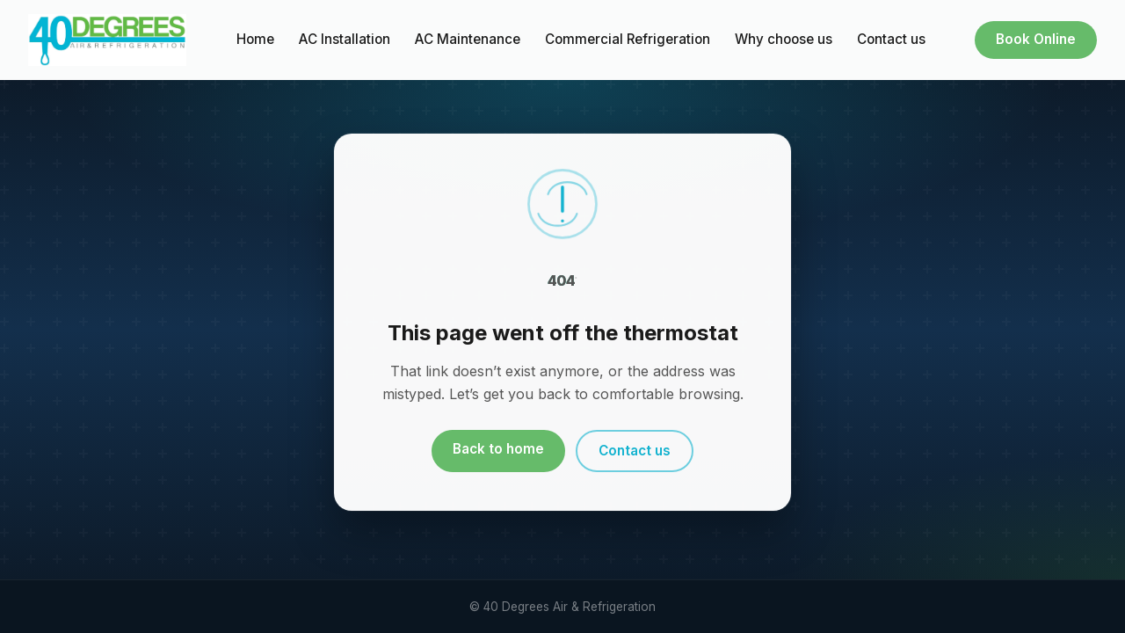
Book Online (1036, 39)
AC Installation (344, 39)
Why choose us (783, 39)
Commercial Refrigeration (627, 39)
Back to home (498, 448)
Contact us (891, 39)
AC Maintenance (467, 39)
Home (255, 39)
